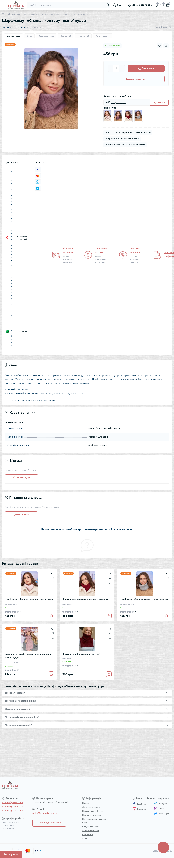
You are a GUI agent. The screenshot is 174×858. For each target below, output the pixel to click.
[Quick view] (52, 573)
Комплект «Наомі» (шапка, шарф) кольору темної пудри (28, 656)
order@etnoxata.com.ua (44, 813)
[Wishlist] (52, 577)
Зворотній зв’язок (90, 831)
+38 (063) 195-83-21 (12, 806)
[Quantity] (116, 68)
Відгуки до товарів (91, 827)
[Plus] (122, 68)
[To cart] (51, 615)
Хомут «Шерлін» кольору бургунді (81, 654)
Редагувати (10, 854)
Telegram (160, 803)
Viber (159, 808)
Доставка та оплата (91, 807)
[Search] (107, 5)
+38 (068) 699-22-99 (12, 810)
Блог (84, 823)
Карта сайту (87, 834)
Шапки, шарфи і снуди (33, 14)
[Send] (159, 102)
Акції (84, 838)
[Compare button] (166, 45)
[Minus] (110, 68)
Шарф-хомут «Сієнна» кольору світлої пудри (29, 599)
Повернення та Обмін (92, 811)
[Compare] (52, 582)
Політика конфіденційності (94, 819)
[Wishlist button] (159, 45)
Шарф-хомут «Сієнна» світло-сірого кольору (144, 599)
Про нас (86, 803)
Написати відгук (21, 478)
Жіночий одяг (14, 14)
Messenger (161, 813)
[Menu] (3, 5)
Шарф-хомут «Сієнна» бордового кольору (85, 599)
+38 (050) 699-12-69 (12, 802)
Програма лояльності (92, 815)
